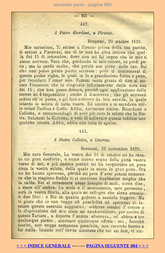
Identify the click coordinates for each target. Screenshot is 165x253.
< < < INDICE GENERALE (43, 245)
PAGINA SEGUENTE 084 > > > (117, 245)
